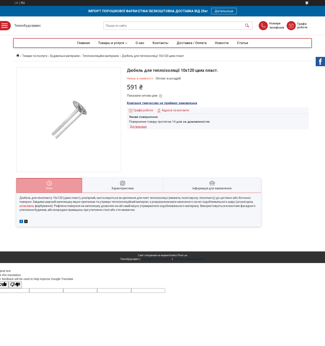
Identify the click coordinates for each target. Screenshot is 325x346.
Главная (83, 43)
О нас (140, 43)
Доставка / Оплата (192, 43)
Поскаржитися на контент (156, 259)
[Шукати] (247, 26)
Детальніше (224, 11)
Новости (222, 43)
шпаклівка (26, 206)
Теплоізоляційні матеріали (100, 56)
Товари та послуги (34, 56)
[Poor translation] (15, 284)
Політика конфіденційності (189, 259)
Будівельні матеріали (65, 56)
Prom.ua (182, 255)
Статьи (242, 43)
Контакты (160, 43)
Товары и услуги (111, 43)
